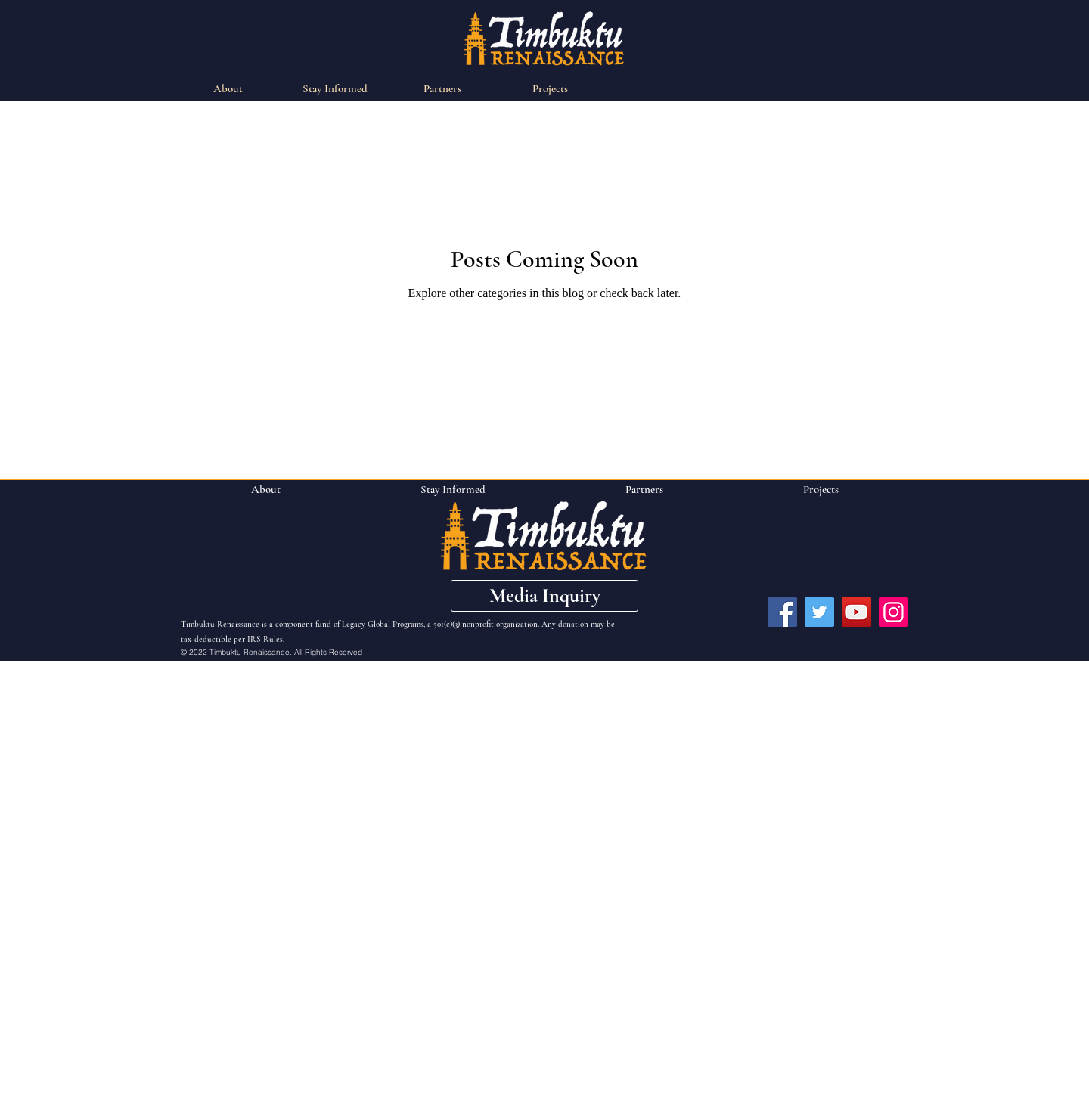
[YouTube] (856, 612)
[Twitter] (819, 612)
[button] (544, 596)
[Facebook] (782, 612)
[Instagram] (893, 612)
